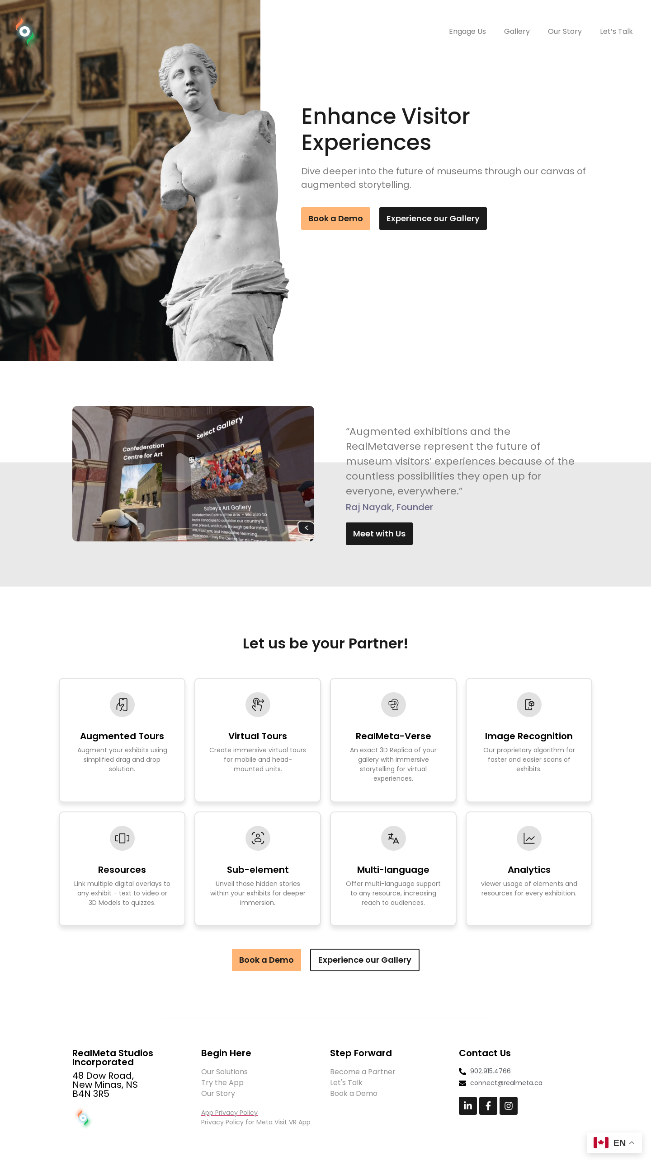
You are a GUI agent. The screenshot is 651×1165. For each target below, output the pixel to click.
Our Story (565, 31)
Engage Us (467, 31)
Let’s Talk (616, 31)
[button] (193, 473)
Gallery (517, 31)
